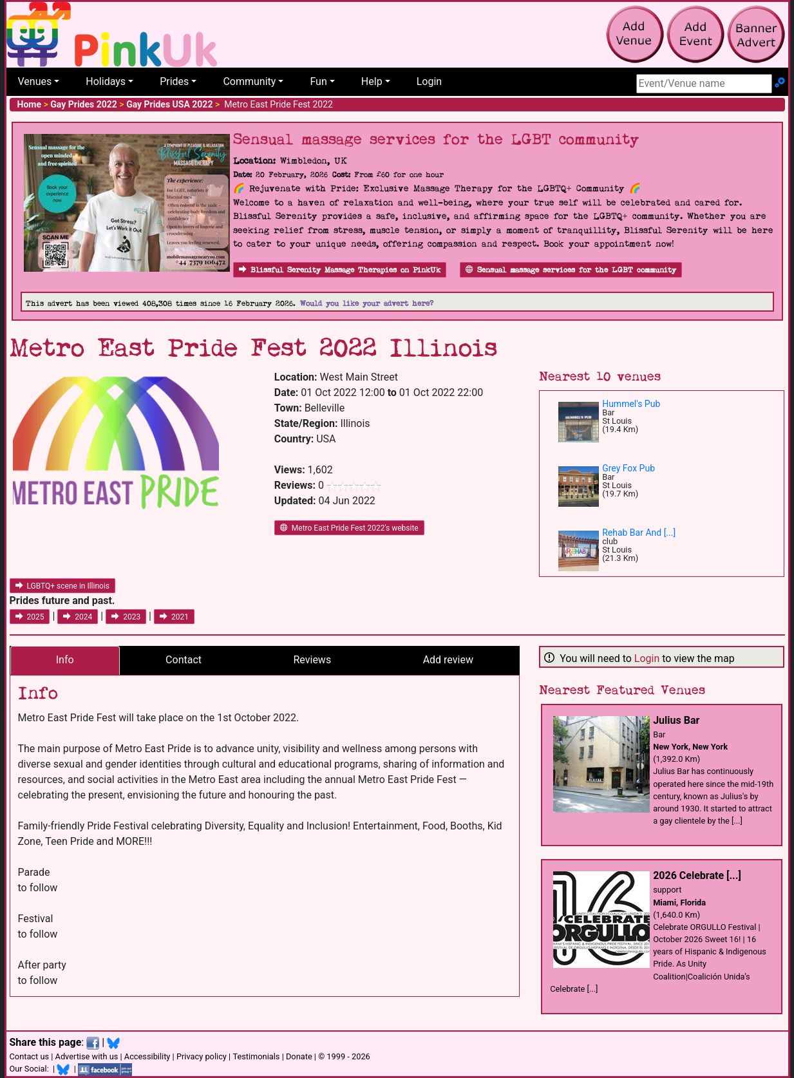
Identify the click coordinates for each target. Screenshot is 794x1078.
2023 (125, 616)
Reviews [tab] (313, 660)
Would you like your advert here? (366, 303)
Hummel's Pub (631, 404)
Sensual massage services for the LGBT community (571, 270)
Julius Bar (676, 720)
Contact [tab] (183, 660)
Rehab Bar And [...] (639, 532)
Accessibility (147, 1056)
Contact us (30, 1056)
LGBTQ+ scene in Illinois (62, 586)
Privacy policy (201, 1056)
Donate (299, 1056)
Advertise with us (86, 1056)
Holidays (106, 81)
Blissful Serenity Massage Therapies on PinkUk (339, 270)
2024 (77, 616)
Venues (35, 81)
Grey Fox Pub (628, 468)
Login (429, 81)
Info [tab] (65, 660)
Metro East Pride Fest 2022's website (349, 528)
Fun (318, 81)
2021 (174, 616)
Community (249, 81)
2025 (29, 616)
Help (372, 81)
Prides (174, 81)
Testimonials (255, 1056)
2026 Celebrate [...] (697, 875)
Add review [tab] (448, 660)
